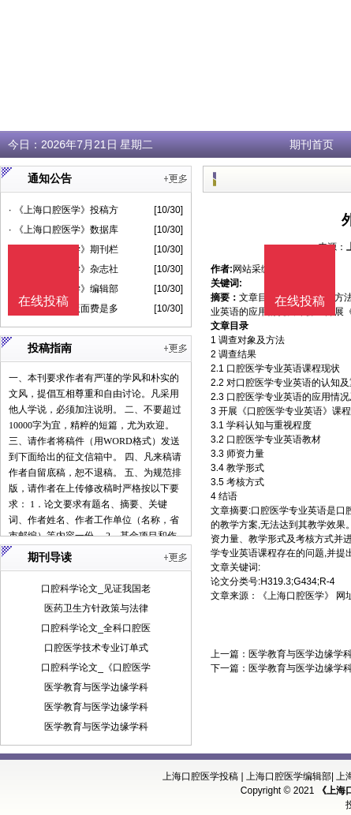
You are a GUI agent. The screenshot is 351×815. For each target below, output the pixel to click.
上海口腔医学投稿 (200, 776)
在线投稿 (299, 301)
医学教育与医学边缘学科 (96, 687)
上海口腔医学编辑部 (288, 776)
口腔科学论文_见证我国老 (96, 588)
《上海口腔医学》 (296, 595)
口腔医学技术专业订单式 (96, 647)
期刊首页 (311, 144)
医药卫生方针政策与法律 (96, 608)
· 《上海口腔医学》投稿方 (63, 209)
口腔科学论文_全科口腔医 (96, 628)
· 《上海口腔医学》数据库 (63, 229)
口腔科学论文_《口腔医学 (96, 667)
